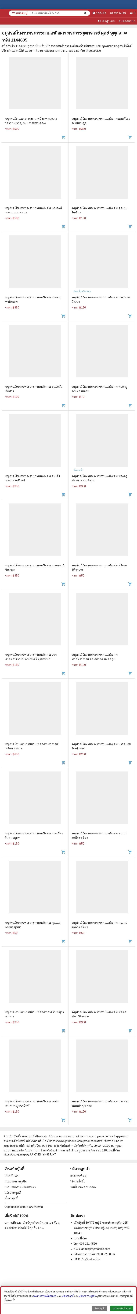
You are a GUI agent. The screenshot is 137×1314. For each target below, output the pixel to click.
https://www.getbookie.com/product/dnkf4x (75, 1141)
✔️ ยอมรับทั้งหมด (122, 1308)
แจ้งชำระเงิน (120, 13)
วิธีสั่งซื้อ (101, 13)
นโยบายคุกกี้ (13, 1192)
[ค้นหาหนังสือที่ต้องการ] (85, 13)
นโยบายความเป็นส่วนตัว (20, 1187)
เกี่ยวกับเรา (12, 1175)
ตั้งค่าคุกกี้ (11, 1198)
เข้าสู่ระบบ (106, 21)
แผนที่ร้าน (80, 1238)
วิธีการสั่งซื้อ (77, 1181)
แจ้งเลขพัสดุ (78, 1175)
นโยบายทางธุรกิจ (16, 1181)
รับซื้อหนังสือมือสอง (83, 1187)
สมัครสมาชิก (127, 21)
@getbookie (92, 1259)
